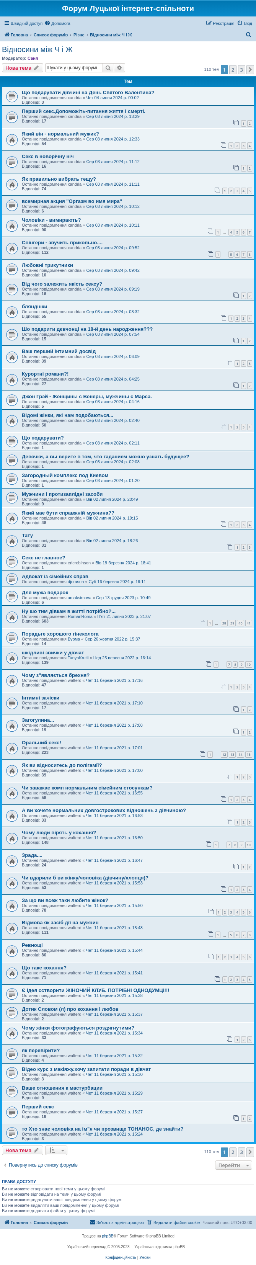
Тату (27, 535)
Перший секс (38, 1107)
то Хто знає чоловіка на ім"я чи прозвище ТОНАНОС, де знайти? (102, 1129)
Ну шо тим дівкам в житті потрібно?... (69, 611)
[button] (250, 69)
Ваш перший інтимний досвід (59, 351)
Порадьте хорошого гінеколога (60, 634)
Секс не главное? (43, 558)
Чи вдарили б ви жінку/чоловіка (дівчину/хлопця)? (85, 878)
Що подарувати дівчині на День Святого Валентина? (88, 92)
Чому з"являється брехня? (56, 675)
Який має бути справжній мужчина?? (68, 513)
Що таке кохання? (44, 968)
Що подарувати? (43, 438)
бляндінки (34, 306)
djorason (76, 581)
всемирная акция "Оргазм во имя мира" (72, 201)
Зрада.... (32, 855)
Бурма (74, 639)
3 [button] (241, 69)
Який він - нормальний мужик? (60, 134)
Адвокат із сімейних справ (55, 576)
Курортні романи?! (45, 374)
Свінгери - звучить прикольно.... (62, 242)
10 (249, 664)
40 (240, 623)
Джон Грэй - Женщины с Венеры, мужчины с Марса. (87, 396)
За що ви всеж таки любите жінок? (65, 900)
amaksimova (79, 597)
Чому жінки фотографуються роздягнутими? (78, 1028)
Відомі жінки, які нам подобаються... (67, 415)
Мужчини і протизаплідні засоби (62, 494)
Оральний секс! (41, 742)
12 (224, 754)
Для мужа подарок (45, 592)
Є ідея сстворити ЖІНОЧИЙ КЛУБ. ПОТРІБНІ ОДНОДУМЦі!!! (96, 990)
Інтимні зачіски (40, 698)
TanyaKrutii (78, 657)
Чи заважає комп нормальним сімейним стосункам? (87, 788)
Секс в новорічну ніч (48, 156)
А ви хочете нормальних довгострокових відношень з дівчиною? (104, 810)
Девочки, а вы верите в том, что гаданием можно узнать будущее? (105, 456)
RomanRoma (80, 616)
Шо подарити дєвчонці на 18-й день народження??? (87, 329)
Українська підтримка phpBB (159, 1247)
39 (232, 623)
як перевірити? (41, 1050)
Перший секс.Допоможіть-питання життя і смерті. (83, 111)
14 (240, 754)
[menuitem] (57, 23)
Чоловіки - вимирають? (51, 220)
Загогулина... (38, 720)
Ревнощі (32, 945)
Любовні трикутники (47, 265)
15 (249, 754)
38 (224, 623)
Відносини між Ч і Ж (37, 49)
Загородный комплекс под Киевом (65, 475)
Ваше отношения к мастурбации (62, 1088)
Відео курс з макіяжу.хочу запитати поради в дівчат (86, 1069)
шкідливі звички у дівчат (53, 652)
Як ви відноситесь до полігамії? (62, 765)
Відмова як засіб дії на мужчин (60, 922)
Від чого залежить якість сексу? (62, 284)
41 (249, 623)
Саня (33, 58)
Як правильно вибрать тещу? (59, 179)
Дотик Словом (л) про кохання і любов (70, 1009)
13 (232, 754)
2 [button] (233, 69)
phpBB (108, 1236)
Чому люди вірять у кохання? (59, 832)
